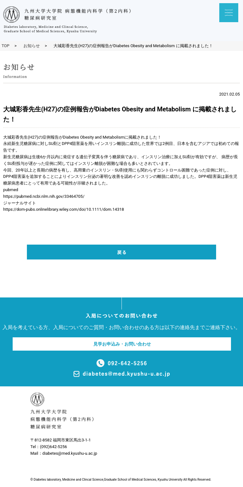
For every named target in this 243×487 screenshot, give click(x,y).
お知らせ (31, 45)
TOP (5, 45)
